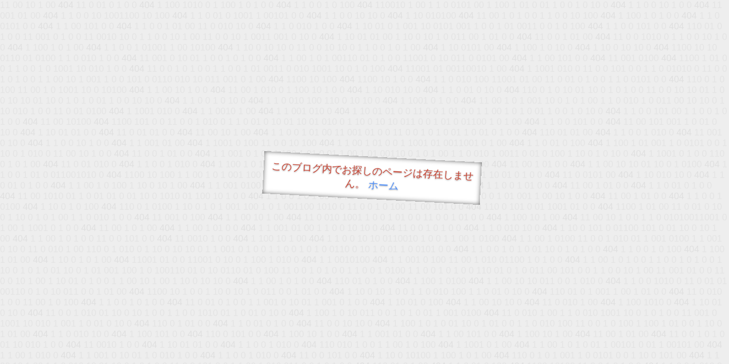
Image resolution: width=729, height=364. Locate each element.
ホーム (383, 185)
